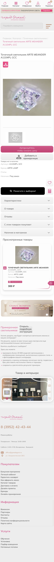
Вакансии (5, 509)
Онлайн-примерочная (11, 494)
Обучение (5, 538)
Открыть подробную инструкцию (26, 329)
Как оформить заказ (10, 480)
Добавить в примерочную (27, 157)
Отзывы (4, 518)
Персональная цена (15, 282)
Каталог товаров (8, 483)
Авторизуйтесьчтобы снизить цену (27, 149)
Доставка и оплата (9, 485)
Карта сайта (6, 523)
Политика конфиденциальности (15, 520)
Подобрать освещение (13, 26)
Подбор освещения (9, 544)
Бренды (4, 491)
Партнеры (5, 512)
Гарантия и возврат (9, 477)
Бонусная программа (10, 471)
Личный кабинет (8, 474)
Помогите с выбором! (23, 191)
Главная (5, 4)
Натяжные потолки (9, 547)
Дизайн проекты (8, 488)
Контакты (5, 515)
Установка (5, 541)
